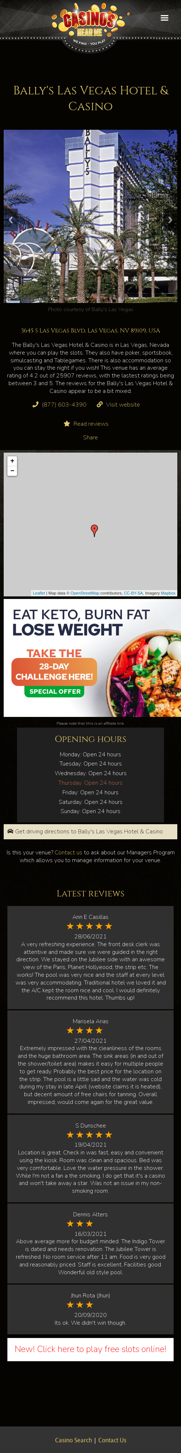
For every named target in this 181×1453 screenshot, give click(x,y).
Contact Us (112, 1441)
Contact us (68, 853)
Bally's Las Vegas (112, 309)
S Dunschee (90, 1126)
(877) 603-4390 (64, 405)
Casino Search (73, 1441)
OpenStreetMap (85, 593)
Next (170, 220)
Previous (11, 220)
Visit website (123, 405)
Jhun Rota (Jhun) (90, 1296)
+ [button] (12, 461)
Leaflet (39, 593)
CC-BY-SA (133, 593)
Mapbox (168, 593)
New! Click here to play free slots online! (90, 1349)
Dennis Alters (90, 1214)
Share (90, 437)
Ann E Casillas (90, 917)
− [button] (12, 471)
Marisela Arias (91, 1021)
